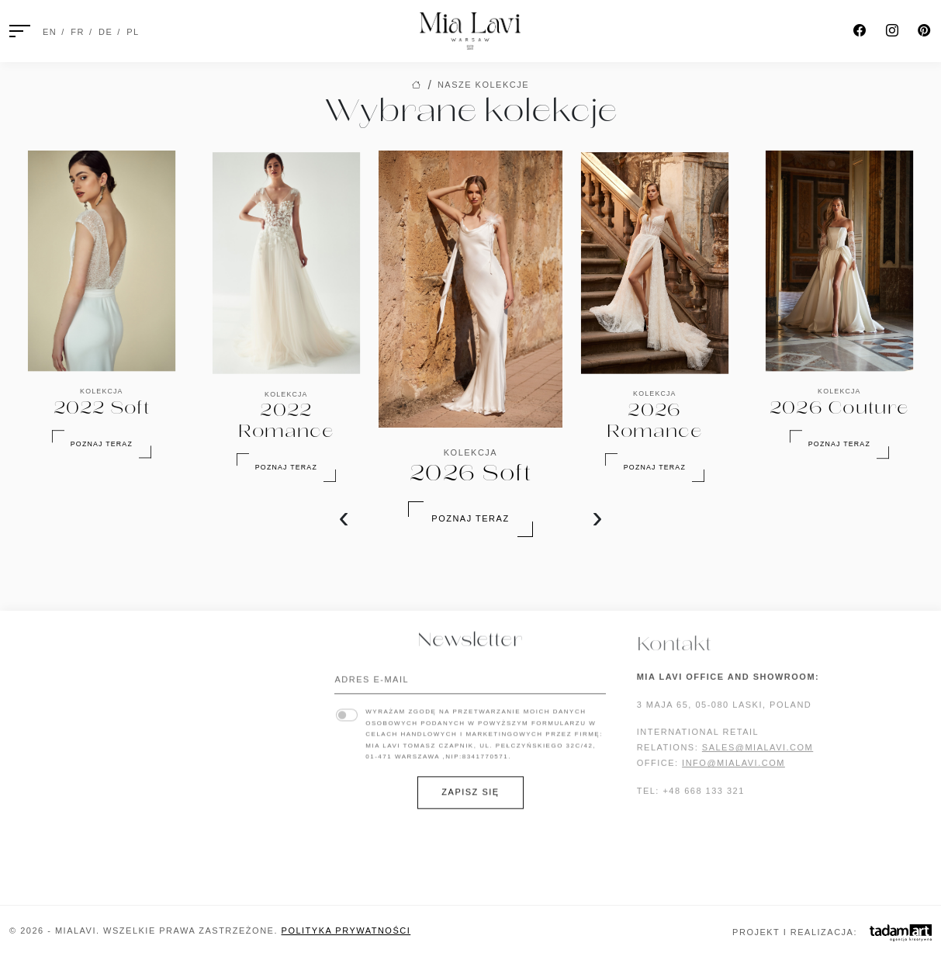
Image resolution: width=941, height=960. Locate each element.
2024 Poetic (42, 779)
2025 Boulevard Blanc (73, 733)
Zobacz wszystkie (218, 878)
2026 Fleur (40, 718)
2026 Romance (48, 686)
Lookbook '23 (204, 718)
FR (78, 31)
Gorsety (191, 817)
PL (132, 31)
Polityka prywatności (346, 930)
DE (105, 31)
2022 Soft (36, 856)
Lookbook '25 (204, 686)
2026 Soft (36, 672)
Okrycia (189, 832)
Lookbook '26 (204, 672)
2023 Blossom (48, 825)
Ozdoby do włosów (222, 848)
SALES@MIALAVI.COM (757, 755)
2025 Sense (40, 749)
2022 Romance (48, 871)
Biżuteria (193, 801)
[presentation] (344, 516)
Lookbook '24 (204, 702)
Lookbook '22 (204, 733)
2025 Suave (40, 763)
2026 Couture (48, 702)
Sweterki (193, 863)
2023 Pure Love (52, 840)
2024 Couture (48, 794)
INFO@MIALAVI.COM (733, 770)
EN (50, 31)
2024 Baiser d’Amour (67, 810)
